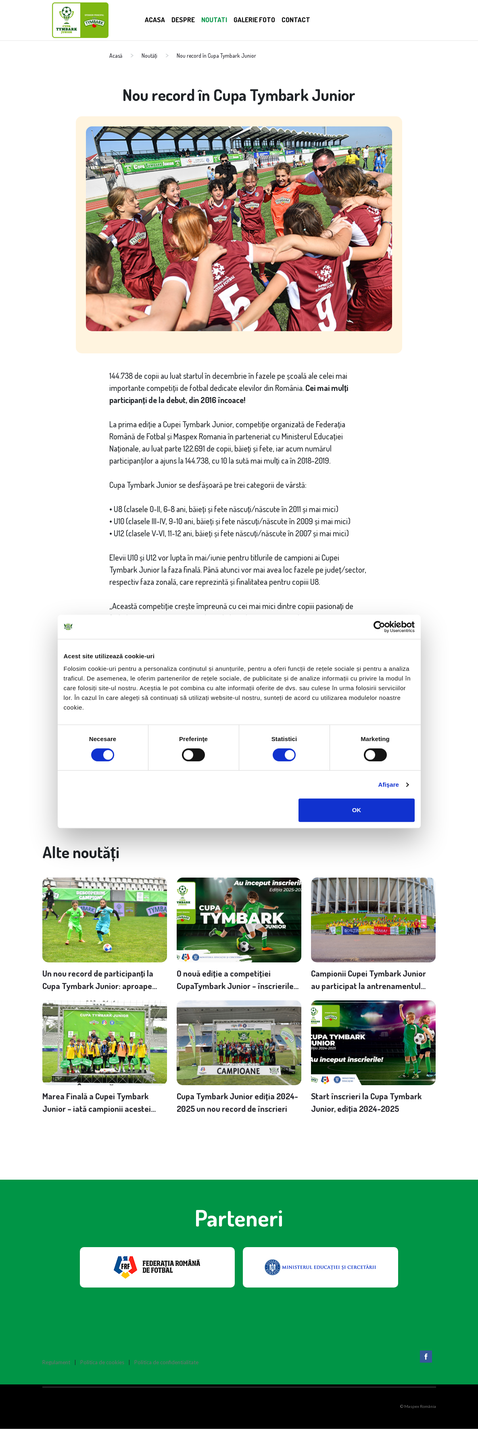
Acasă (115, 55)
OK (356, 810)
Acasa (156, 19)
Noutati (222, 19)
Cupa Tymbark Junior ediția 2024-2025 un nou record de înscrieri (233, 1115)
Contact (314, 19)
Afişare (388, 784)
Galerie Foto (267, 19)
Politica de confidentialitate (166, 1377)
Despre (186, 19)
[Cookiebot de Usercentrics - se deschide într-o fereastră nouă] (379, 627)
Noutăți (149, 55)
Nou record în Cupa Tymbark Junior (216, 55)
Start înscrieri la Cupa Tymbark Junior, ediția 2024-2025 (372, 1114)
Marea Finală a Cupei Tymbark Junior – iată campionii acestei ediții (101, 1115)
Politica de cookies (102, 1377)
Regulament (56, 1377)
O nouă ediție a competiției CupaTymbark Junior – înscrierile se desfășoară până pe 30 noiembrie (235, 985)
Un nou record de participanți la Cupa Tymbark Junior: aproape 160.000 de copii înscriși (103, 985)
